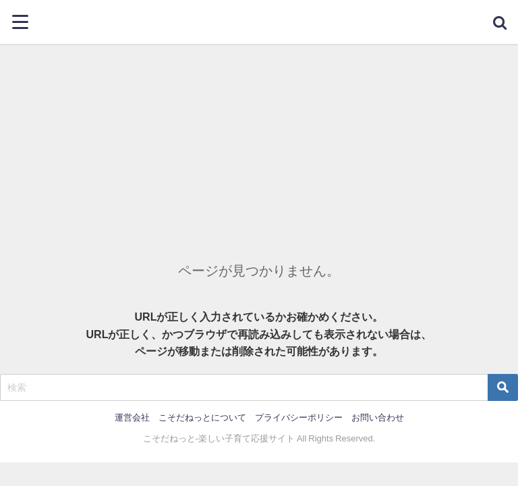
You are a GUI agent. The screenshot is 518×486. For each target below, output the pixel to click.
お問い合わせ (377, 417)
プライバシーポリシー (299, 417)
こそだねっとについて (202, 417)
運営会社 (132, 417)
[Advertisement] (259, 145)
